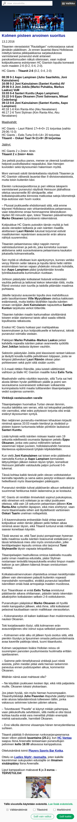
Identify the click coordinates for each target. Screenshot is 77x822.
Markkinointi (62, 809)
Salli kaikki (65, 816)
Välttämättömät (16, 809)
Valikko (70, 3)
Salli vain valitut (42, 816)
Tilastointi (40, 809)
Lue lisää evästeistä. (60, 804)
